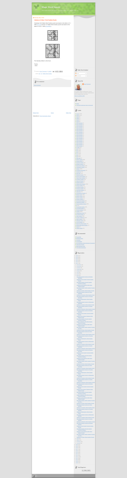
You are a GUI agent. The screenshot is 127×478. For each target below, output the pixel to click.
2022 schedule (79, 139)
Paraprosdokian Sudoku (81, 203)
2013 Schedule (79, 126)
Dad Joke (78, 173)
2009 (77, 461)
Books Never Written (80, 165)
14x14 (77, 116)
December (79, 264)
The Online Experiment (81, 247)
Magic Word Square (51, 7)
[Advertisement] (52, 99)
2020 (77, 444)
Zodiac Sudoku (79, 228)
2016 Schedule (79, 130)
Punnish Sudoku (79, 210)
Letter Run (78, 191)
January (78, 443)
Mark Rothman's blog (80, 246)
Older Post (68, 112)
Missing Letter (79, 194)
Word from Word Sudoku (81, 223)
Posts (77, 73)
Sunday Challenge (80, 217)
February (79, 441)
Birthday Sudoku (79, 164)
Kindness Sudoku (80, 188)
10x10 (77, 113)
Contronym (78, 171)
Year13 (77, 226)
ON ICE (39, 24)
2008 (77, 462)
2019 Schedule (79, 135)
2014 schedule (79, 127)
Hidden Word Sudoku (47, 73)
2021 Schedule (79, 138)
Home (52, 112)
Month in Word (79, 196)
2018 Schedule (79, 133)
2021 (77, 263)
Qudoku (78, 211)
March (78, 440)
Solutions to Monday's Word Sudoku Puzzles (86, 309)
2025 (77, 257)
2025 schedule (79, 144)
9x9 (77, 156)
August (78, 270)
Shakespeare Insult (80, 213)
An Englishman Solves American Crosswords (85, 243)
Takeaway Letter (79, 220)
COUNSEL (48, 26)
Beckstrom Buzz (79, 238)
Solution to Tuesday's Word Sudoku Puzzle (85, 304)
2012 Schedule (79, 124)
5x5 (39, 73)
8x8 (77, 155)
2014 (77, 453)
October (78, 267)
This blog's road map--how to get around (84, 105)
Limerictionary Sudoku (80, 193)
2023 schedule (79, 141)
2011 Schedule (79, 123)
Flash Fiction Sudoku (80, 177)
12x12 (77, 115)
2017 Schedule (79, 132)
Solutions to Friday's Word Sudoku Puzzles (85, 290)
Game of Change (79, 181)
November (79, 266)
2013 (77, 455)
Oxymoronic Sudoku (80, 200)
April (78, 438)
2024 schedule (79, 142)
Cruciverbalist (79, 241)
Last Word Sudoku (80, 190)
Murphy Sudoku (79, 197)
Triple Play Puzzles (80, 244)
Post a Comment (37, 85)
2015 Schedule (79, 129)
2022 (77, 261)
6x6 (77, 152)
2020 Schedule (79, 136)
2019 (77, 446)
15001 (77, 118)
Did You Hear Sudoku (80, 176)
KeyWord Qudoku (80, 187)
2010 (77, 459)
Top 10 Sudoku (79, 222)
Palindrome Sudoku (80, 202)
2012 (77, 456)
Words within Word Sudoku (81, 225)
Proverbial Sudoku (80, 208)
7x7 (41, 73)
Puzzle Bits (78, 237)
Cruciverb (78, 240)
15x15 (77, 119)
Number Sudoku (79, 199)
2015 (77, 452)
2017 (77, 449)
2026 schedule (79, 145)
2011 (77, 458)
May (78, 275)
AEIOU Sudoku (79, 159)
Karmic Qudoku (79, 185)
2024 (77, 258)
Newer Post (36, 112)
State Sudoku (79, 216)
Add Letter (78, 158)
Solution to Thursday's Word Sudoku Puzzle (86, 294)
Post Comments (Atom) (45, 116)
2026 (77, 255)
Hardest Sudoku (79, 182)
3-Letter (78, 147)
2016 (77, 450)
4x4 (77, 148)
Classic (77, 168)
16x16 (77, 121)
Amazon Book (79, 161)
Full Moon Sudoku (80, 179)
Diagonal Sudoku (79, 174)
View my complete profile (79, 95)
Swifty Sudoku (79, 219)
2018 (77, 447)
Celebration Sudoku (80, 167)
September (79, 269)
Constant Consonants (80, 170)
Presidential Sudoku (80, 206)
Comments (78, 75)
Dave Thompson (43, 71)
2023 (77, 260)
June (78, 273)
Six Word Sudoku (80, 214)
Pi (76, 205)
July (78, 272)
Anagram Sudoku (80, 162)
